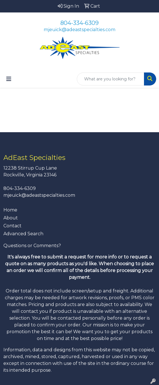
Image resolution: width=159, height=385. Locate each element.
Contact (12, 225)
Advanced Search (23, 233)
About (10, 218)
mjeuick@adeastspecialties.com (79, 29)
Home (10, 210)
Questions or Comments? (32, 245)
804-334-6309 (79, 23)
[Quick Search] (110, 78)
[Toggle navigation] (9, 79)
